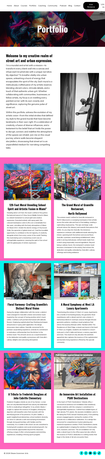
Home (9, 6)
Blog (70, 6)
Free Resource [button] (91, 6)
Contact (77, 6)
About (16, 6)
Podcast (63, 6)
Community (53, 6)
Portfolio (32, 6)
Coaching (42, 6)
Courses (24, 6)
